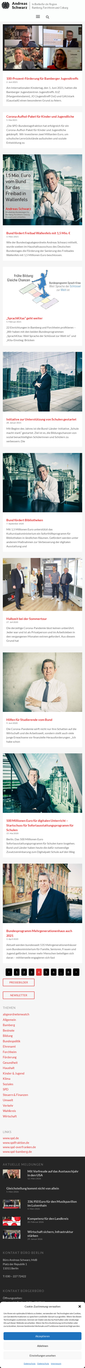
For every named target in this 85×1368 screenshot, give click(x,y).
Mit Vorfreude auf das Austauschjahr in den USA (52, 1173)
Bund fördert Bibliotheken (24, 520)
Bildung (8, 1036)
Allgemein (9, 1020)
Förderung (10, 1057)
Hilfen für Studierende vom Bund (29, 720)
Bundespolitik (11, 1041)
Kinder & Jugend (13, 1073)
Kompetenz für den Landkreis (47, 1218)
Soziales (8, 1084)
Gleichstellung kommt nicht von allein (32, 1188)
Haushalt (8, 1068)
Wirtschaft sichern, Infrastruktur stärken (50, 1234)
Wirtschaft (10, 1116)
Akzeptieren (42, 1336)
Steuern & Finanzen (15, 1095)
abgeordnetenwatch (16, 1014)
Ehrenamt (9, 1046)
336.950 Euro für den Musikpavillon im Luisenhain (52, 1203)
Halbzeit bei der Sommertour (26, 619)
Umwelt (8, 1100)
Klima (6, 1078)
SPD (5, 1089)
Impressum (56, 1363)
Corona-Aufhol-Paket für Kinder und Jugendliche (40, 116)
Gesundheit (10, 1062)
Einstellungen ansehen (43, 1355)
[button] (79, 1306)
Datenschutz (30, 1363)
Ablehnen (42, 1345)
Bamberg (9, 1025)
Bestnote (8, 1030)
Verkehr (8, 1105)
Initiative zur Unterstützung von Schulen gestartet (41, 419)
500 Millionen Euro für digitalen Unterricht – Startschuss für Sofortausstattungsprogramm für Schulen (40, 825)
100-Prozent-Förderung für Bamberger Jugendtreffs (42, 78)
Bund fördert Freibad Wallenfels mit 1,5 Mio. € (38, 233)
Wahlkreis (9, 1111)
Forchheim (10, 1052)
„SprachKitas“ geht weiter (24, 318)
